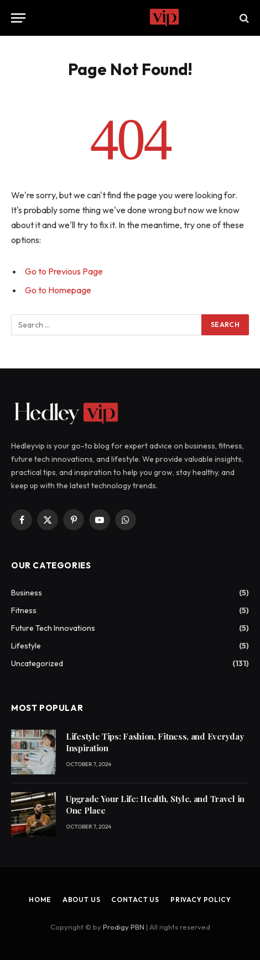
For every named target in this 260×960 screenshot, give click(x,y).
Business (26, 593)
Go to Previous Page (64, 271)
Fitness (24, 610)
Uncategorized (37, 663)
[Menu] (18, 18)
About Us (82, 899)
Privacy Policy (200, 899)
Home (40, 899)
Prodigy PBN (123, 926)
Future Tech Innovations (53, 628)
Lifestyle (26, 646)
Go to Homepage (58, 290)
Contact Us (135, 899)
